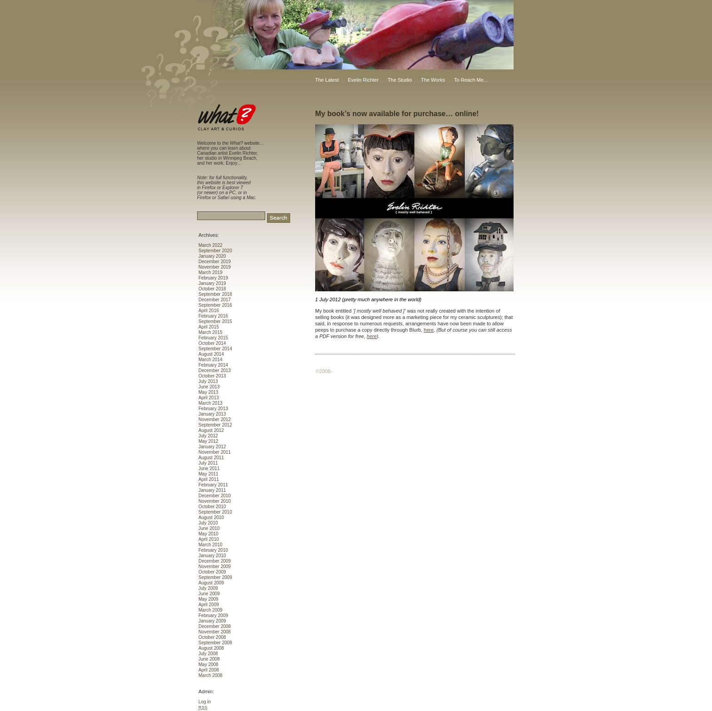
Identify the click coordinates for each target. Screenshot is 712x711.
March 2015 (210, 332)
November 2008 (214, 631)
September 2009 (215, 577)
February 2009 (213, 615)
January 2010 (212, 555)
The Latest (327, 80)
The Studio (400, 80)
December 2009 (214, 561)
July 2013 (208, 381)
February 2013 (213, 408)
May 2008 (208, 664)
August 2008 (211, 648)
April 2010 (208, 539)
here (429, 330)
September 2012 (215, 424)
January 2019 (212, 283)
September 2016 (215, 305)
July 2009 (208, 588)
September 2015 (215, 321)
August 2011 (211, 457)
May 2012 (208, 441)
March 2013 (210, 403)
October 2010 (212, 506)
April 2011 (208, 479)
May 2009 (208, 599)
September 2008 (215, 642)
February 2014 (213, 365)
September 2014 (215, 348)
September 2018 (215, 294)
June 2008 (209, 659)
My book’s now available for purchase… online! (397, 114)
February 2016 (213, 316)
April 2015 (208, 326)
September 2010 (215, 512)
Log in (204, 701)
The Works (433, 80)
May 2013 (208, 392)
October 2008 (212, 637)
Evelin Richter (363, 80)
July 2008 (208, 653)
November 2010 (214, 501)
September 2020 (215, 250)
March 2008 (210, 675)
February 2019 (213, 277)
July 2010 (208, 522)
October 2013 (212, 375)
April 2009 (208, 604)
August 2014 (211, 354)
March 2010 (210, 544)
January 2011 (212, 490)
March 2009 (210, 610)
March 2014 (210, 359)
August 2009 (211, 582)
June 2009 (209, 593)
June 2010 (209, 528)
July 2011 (208, 463)
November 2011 (214, 452)
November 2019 (214, 267)
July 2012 (208, 435)
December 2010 (214, 495)
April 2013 (208, 397)
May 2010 (208, 533)
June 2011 (209, 468)
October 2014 (212, 343)
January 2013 (212, 414)
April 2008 (208, 669)
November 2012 (214, 419)
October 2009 (212, 571)
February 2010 (213, 550)
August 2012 (211, 430)
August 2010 (211, 517)
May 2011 (208, 473)
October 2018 (212, 288)
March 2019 (210, 272)
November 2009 (214, 566)
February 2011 (213, 484)
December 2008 (214, 626)
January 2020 (212, 256)
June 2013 (209, 386)
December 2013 (214, 370)
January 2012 (212, 446)
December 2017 (214, 299)
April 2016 (208, 310)
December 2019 (214, 261)
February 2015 (213, 337)
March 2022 (210, 245)
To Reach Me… (471, 80)
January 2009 (212, 620)
